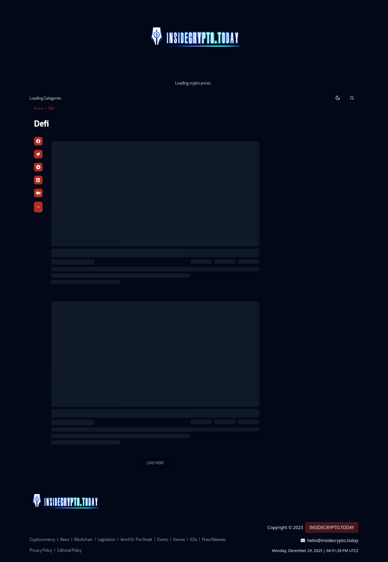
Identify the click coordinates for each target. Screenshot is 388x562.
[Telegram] (38, 167)
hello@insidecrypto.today (329, 540)
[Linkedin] (38, 180)
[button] (351, 98)
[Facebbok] (38, 141)
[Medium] (38, 193)
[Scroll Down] (38, 207)
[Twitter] (38, 154)
